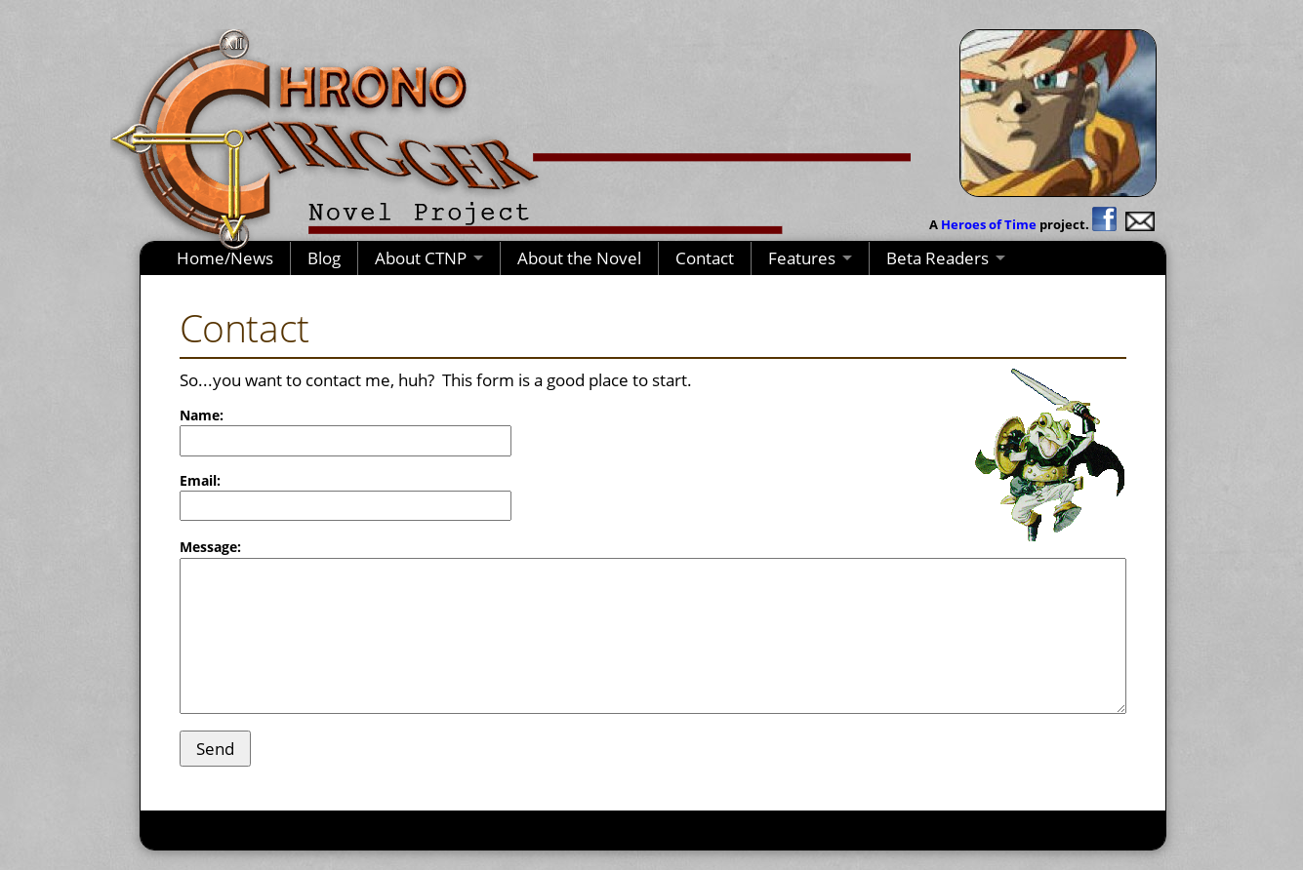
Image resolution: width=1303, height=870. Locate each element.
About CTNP (421, 258)
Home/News (225, 258)
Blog (324, 258)
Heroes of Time (989, 224)
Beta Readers (937, 258)
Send (215, 748)
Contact (704, 258)
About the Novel (579, 258)
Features (801, 258)
